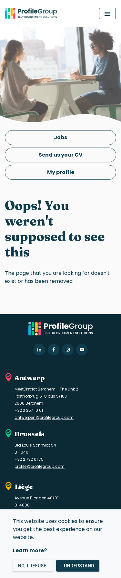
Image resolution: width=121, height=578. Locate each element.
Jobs (60, 137)
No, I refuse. (33, 566)
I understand (77, 566)
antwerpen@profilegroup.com (44, 417)
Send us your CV (61, 155)
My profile (60, 172)
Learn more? (30, 550)
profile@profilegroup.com (40, 466)
